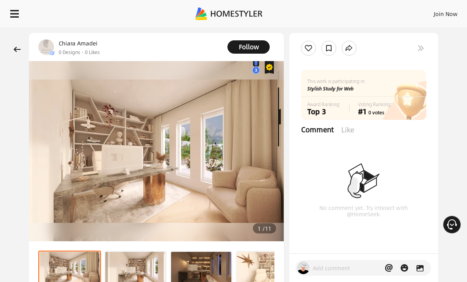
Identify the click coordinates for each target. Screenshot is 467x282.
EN (378, 11)
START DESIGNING (428, 11)
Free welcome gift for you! (307, 31)
